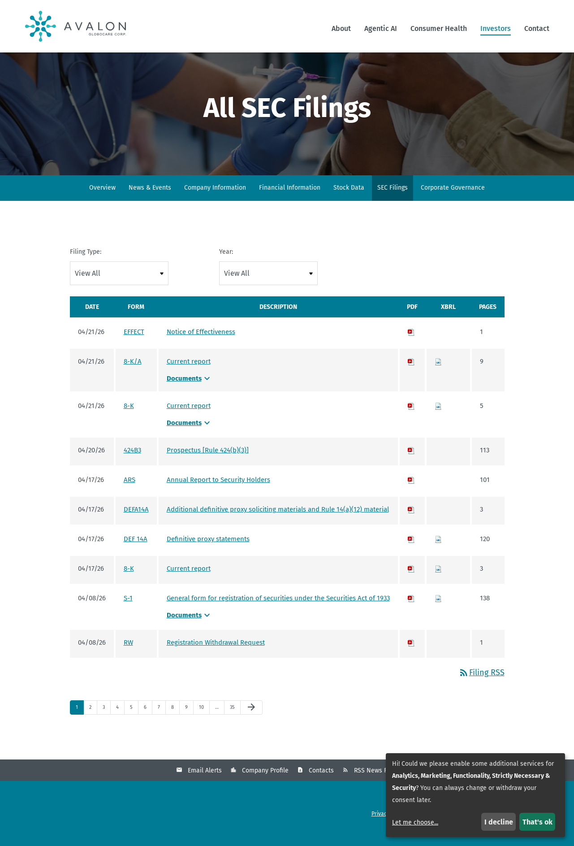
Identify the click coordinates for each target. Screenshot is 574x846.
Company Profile (265, 782)
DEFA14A (136, 521)
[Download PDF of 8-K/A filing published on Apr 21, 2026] (411, 373)
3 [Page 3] (106, 721)
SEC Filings (392, 199)
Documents (189, 390)
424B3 (132, 462)
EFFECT (134, 343)
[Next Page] (251, 719)
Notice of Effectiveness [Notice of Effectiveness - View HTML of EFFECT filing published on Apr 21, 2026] (201, 343)
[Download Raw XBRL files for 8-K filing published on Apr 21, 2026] (438, 417)
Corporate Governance (453, 199)
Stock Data (348, 199)
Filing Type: (85, 263)
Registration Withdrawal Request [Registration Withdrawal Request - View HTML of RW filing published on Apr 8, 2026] (216, 654)
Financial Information (289, 199)
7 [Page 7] (161, 721)
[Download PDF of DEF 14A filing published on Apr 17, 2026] (411, 551)
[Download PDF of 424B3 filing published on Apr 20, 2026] (411, 462)
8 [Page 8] (175, 721)
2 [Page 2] (93, 721)
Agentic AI (380, 28)
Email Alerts (205, 782)
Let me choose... (415, 822)
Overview (102, 199)
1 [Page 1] (79, 721)
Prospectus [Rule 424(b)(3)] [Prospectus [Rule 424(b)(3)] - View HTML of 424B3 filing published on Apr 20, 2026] (208, 462)
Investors (495, 28)
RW (128, 654)
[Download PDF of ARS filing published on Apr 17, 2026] (411, 491)
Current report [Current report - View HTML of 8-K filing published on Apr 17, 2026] (189, 580)
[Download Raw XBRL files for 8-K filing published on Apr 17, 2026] (438, 580)
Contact (536, 28)
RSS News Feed (376, 782)
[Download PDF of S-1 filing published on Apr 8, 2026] (411, 610)
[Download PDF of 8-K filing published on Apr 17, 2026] (411, 580)
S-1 (128, 610)
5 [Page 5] (133, 721)
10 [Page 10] (204, 721)
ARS (129, 491)
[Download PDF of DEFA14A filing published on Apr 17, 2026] (411, 521)
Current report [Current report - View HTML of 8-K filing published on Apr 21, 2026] (189, 417)
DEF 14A (135, 551)
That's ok (537, 822)
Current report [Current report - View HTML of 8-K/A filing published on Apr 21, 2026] (189, 373)
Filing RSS (481, 684)
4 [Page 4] (120, 721)
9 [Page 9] (189, 721)
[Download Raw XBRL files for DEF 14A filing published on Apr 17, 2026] (438, 551)
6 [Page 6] (147, 721)
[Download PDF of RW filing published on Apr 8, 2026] (411, 654)
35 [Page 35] (234, 721)
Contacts (321, 782)
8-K (129, 417)
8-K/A (133, 373)
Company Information (215, 199)
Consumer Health (438, 28)
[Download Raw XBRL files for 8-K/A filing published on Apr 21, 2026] (438, 373)
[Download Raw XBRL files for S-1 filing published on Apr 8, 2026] (438, 610)
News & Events (150, 199)
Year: (226, 263)
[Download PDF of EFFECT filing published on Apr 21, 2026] (411, 343)
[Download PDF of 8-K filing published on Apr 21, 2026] (411, 417)
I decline (498, 822)
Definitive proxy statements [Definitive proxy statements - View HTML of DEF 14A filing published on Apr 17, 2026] (208, 551)
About (341, 28)
